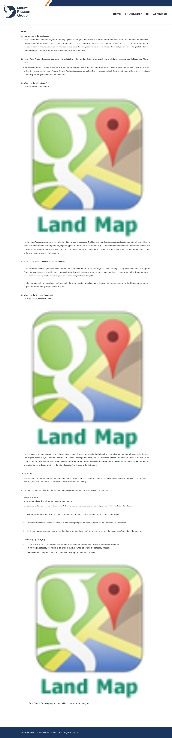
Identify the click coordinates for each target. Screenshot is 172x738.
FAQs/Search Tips (137, 13)
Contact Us (160, 13)
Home (117, 13)
